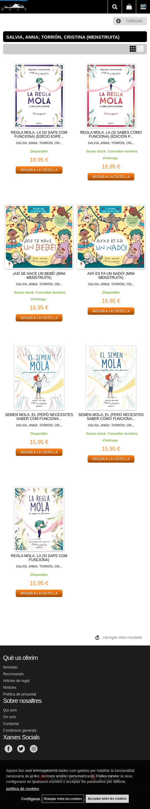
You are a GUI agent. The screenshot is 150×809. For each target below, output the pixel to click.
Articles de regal (16, 681)
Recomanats (13, 674)
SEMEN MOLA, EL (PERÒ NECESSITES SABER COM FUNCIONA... (39, 417)
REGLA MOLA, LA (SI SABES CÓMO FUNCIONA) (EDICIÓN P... (111, 134)
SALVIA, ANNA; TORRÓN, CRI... (39, 143)
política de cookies (22, 789)
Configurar (30, 799)
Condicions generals (20, 730)
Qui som (10, 710)
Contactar (11, 724)
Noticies (9, 687)
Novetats (10, 667)
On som (9, 717)
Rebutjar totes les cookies (63, 798)
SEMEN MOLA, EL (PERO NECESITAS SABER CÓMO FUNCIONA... (111, 417)
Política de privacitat (19, 694)
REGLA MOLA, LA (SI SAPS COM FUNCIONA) (39, 558)
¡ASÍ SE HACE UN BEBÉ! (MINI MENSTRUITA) (39, 276)
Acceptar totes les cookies (107, 798)
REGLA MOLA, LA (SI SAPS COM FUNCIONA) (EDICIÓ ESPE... (39, 134)
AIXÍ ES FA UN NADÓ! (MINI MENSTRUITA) (111, 276)
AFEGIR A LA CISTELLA (38, 170)
